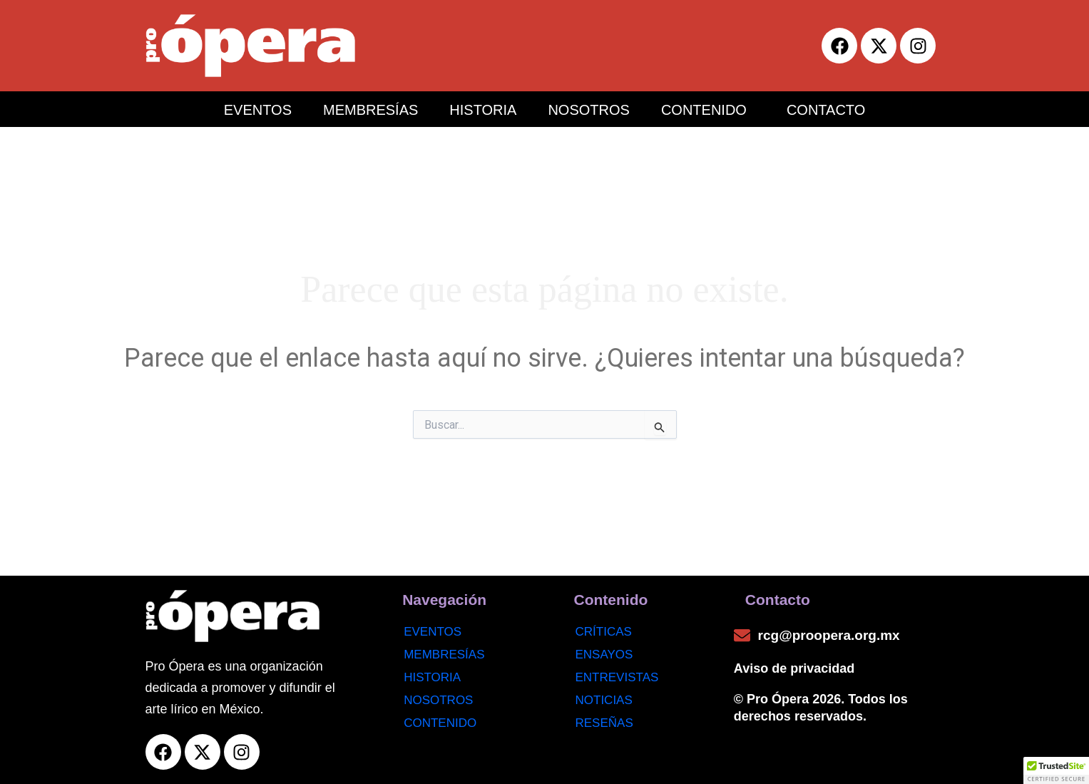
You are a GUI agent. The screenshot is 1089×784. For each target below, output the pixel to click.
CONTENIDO (704, 110)
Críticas (604, 631)
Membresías (444, 654)
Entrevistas (617, 677)
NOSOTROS (588, 110)
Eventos (432, 631)
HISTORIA (482, 110)
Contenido (440, 723)
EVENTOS (258, 110)
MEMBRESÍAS (370, 110)
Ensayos (604, 654)
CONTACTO (826, 110)
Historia (432, 677)
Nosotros (438, 700)
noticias (604, 700)
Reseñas (604, 723)
